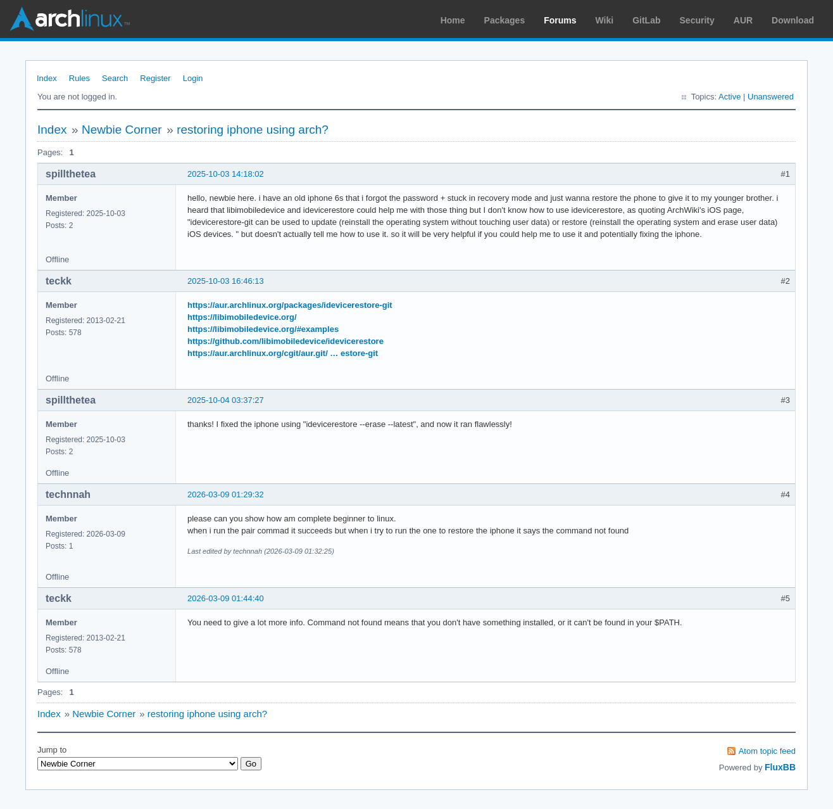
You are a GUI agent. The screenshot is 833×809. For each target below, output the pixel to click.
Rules (79, 78)
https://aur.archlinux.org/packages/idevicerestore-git (289, 305)
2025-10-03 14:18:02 (225, 174)
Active (729, 96)
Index (47, 78)
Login (193, 78)
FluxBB (780, 767)
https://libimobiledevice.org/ (242, 317)
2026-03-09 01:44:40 (225, 598)
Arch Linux (69, 19)
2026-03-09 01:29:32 (225, 494)
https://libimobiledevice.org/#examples (263, 329)
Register (155, 78)
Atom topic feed (767, 751)
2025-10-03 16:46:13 (225, 281)
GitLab (646, 20)
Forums (560, 20)
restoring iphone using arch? (253, 129)
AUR (743, 20)
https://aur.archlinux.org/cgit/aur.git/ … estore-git (282, 353)
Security (697, 20)
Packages (504, 20)
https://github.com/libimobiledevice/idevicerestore (285, 341)
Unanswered (771, 96)
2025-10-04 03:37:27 (225, 400)
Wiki (605, 20)
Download (793, 20)
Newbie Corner (122, 129)
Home (453, 20)
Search (115, 78)
